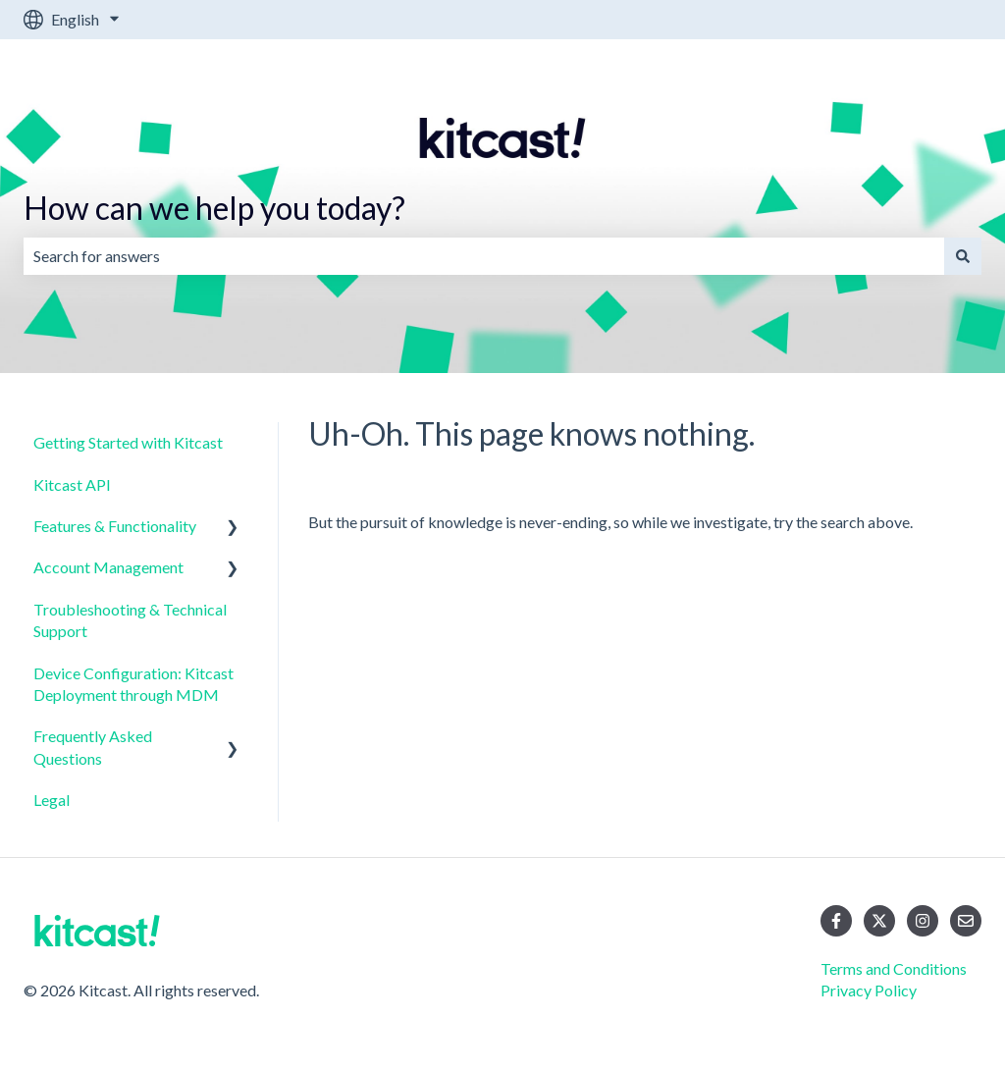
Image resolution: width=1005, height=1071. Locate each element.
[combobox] (484, 256)
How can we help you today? (214, 207)
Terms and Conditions (893, 968)
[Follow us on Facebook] (836, 921)
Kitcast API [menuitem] (72, 484)
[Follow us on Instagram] (922, 921)
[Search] (962, 256)
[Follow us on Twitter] (879, 921)
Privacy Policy (868, 990)
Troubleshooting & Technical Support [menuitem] (130, 620)
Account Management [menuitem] (108, 567)
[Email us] (965, 921)
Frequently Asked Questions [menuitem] (92, 746)
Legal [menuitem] (51, 799)
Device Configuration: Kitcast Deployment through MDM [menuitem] (133, 684)
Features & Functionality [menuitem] (114, 525)
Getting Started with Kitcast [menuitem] (128, 442)
